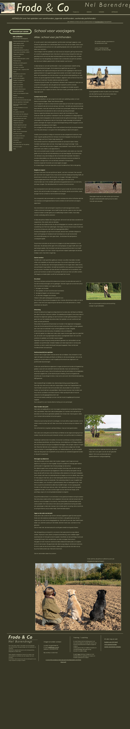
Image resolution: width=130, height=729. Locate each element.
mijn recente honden (110, 644)
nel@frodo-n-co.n (53, 647)
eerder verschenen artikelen (112, 647)
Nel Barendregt (99, 21)
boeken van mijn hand (111, 642)
